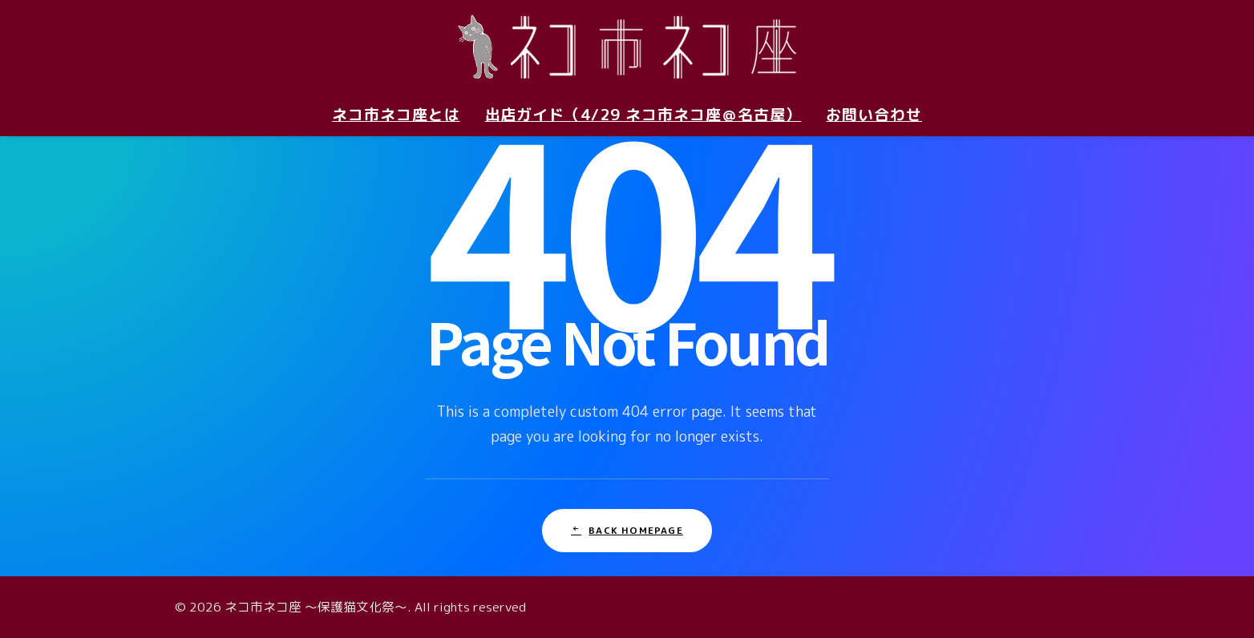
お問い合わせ (874, 114)
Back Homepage (627, 530)
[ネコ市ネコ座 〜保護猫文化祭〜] (627, 46)
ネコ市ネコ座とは (396, 114)
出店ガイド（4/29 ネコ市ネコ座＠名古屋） (643, 114)
